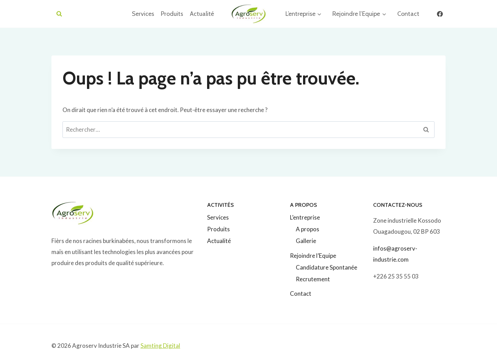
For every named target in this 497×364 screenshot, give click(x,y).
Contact (408, 14)
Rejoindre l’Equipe (313, 255)
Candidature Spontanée (326, 267)
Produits (172, 14)
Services (143, 14)
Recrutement (313, 279)
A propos (307, 229)
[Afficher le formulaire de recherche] (59, 14)
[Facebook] (440, 14)
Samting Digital (160, 345)
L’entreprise (305, 217)
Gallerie (306, 240)
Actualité (202, 14)
